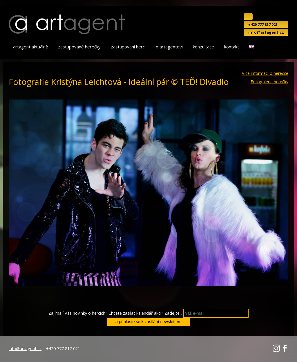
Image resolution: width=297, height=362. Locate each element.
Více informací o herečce (265, 73)
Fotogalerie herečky (269, 81)
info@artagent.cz (266, 32)
